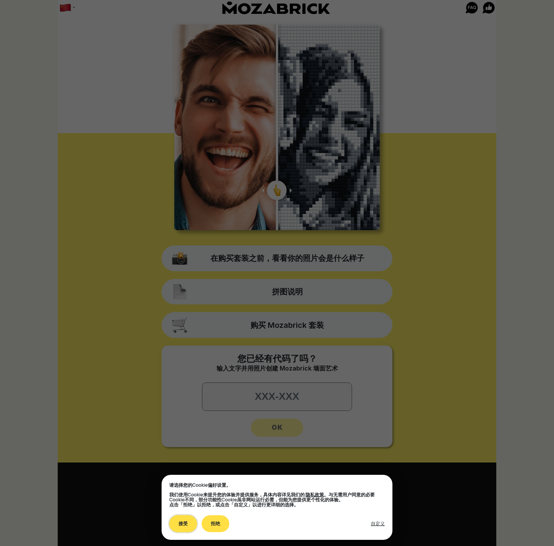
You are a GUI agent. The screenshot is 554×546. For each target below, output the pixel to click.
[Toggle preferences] (378, 523)
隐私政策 (314, 494)
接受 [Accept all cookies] (183, 523)
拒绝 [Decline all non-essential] (215, 523)
